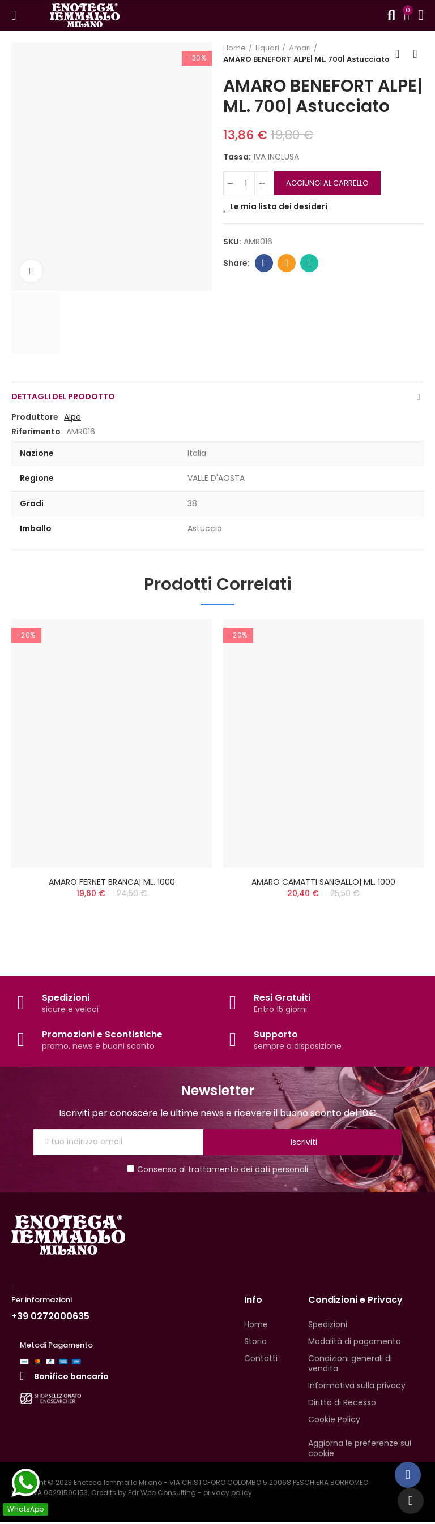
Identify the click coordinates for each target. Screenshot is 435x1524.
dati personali (281, 1171)
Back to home (401, 53)
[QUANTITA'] (245, 183)
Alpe (72, 417)
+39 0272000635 (50, 1317)
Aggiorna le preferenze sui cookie (359, 1450)
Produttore (34, 417)
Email (287, 263)
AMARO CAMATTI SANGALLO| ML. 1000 (323, 882)
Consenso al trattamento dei (217, 1171)
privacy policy (227, 1494)
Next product (415, 53)
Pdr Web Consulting (162, 1494)
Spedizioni (65, 999)
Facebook (264, 263)
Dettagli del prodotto (63, 396)
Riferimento (36, 431)
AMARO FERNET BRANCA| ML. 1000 (112, 882)
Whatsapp (310, 263)
